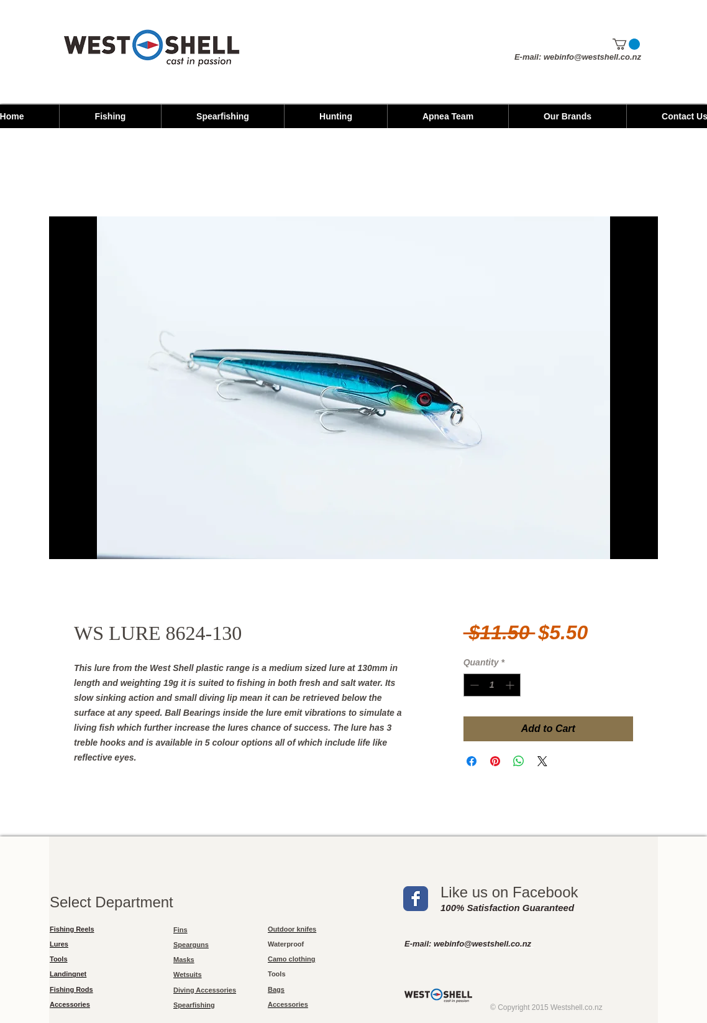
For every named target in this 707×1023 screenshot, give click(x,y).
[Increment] (511, 685)
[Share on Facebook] (471, 761)
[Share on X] (542, 761)
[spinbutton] (492, 685)
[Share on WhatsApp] (518, 761)
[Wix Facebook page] (415, 898)
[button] (626, 44)
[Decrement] (473, 685)
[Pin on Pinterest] (495, 761)
